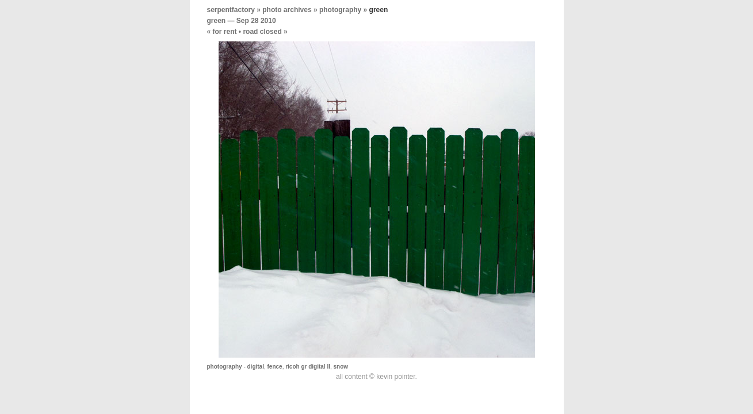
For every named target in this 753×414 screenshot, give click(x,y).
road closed (262, 32)
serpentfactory (231, 10)
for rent (225, 32)
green (216, 21)
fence (274, 366)
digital (255, 366)
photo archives (286, 10)
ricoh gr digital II (307, 366)
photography (340, 10)
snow (341, 366)
